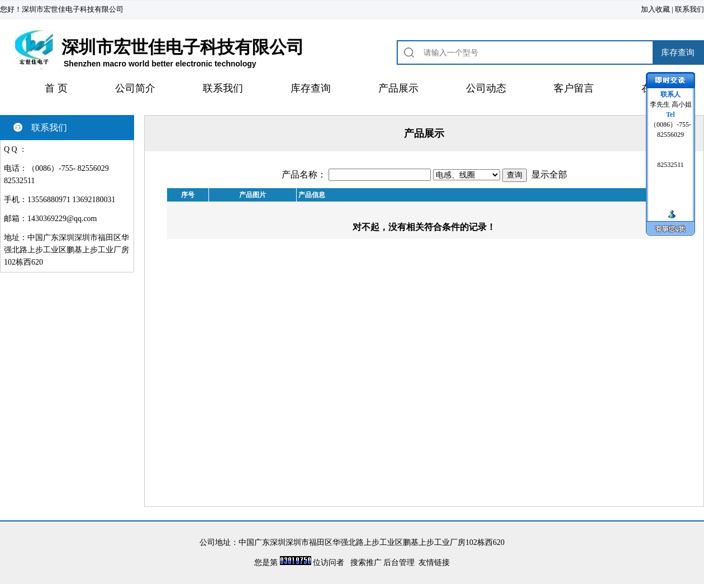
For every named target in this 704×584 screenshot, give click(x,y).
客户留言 (574, 88)
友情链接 (434, 562)
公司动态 (486, 88)
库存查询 (311, 88)
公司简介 (135, 88)
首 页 (56, 88)
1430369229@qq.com (62, 218)
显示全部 (549, 174)
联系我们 (689, 9)
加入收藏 (655, 9)
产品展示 (398, 88)
